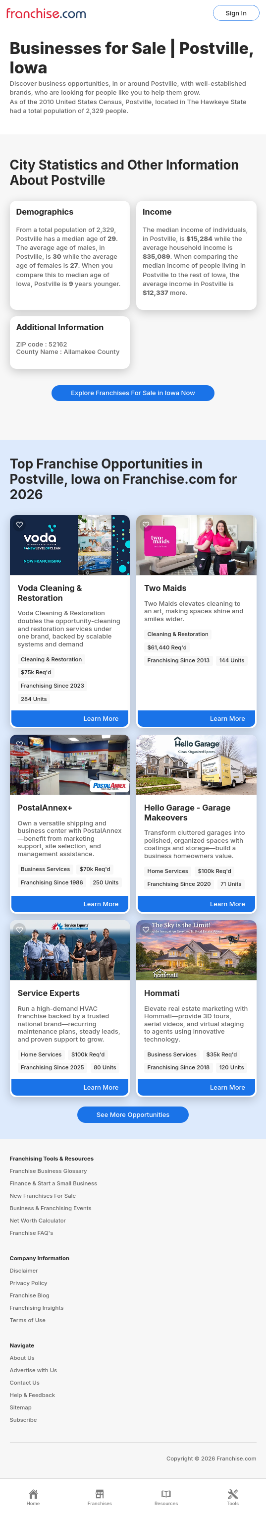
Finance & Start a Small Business (54, 1183)
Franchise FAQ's (31, 1232)
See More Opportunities (133, 1114)
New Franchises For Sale (43, 1195)
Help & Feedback (32, 1395)
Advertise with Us (33, 1370)
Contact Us (25, 1382)
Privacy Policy (29, 1283)
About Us (22, 1357)
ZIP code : (32, 344)
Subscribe (23, 1419)
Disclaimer (24, 1270)
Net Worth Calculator (38, 1220)
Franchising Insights (37, 1307)
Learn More (100, 718)
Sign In (236, 13)
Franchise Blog (30, 1295)
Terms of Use (28, 1320)
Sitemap (21, 1407)
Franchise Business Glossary (48, 1170)
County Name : (40, 351)
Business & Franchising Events (51, 1208)
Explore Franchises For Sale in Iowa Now (133, 393)
